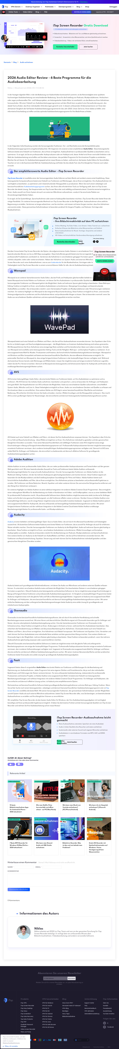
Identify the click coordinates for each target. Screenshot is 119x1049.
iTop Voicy (24, 1011)
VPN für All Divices (48, 1027)
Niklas (10, 88)
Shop (87, 7)
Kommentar (13, 871)
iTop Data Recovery (27, 1016)
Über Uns (106, 1003)
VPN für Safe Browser (49, 1024)
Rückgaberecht (86, 1047)
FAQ (45, 12)
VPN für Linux (46, 1022)
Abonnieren (71, 978)
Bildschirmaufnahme (68, 1016)
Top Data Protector (27, 1019)
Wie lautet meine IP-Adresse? (71, 1005)
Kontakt (105, 1005)
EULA (109, 1047)
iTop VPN (24, 1003)
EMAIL (39, 867)
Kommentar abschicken (18, 889)
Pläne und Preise (26, 1032)
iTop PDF (23, 1022)
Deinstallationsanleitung (92, 1014)
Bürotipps (65, 1011)
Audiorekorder (57, 262)
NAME (11, 867)
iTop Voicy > (84, 2)
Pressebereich (107, 1008)
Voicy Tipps (66, 1014)
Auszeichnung (107, 1011)
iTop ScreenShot (26, 1014)
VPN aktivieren (89, 1011)
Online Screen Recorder (28, 1029)
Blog (17, 62)
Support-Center (89, 1003)
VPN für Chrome (47, 1016)
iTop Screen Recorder (27, 1005)
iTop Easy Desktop (26, 1008)
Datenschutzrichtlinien (99, 1047)
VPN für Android (47, 1014)
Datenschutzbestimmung (11, 1043)
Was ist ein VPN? (67, 1003)
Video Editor (27, 12)
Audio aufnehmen (30, 62)
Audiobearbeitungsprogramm (35, 186)
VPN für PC (45, 1008)
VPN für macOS (47, 1005)
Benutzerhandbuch (90, 1008)
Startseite (8, 62)
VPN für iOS (46, 1011)
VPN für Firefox (47, 1019)
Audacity (11, 522)
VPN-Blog (65, 1008)
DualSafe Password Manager (27, 1025)
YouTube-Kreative (108, 1014)
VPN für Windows (47, 1003)
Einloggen (113, 7)
